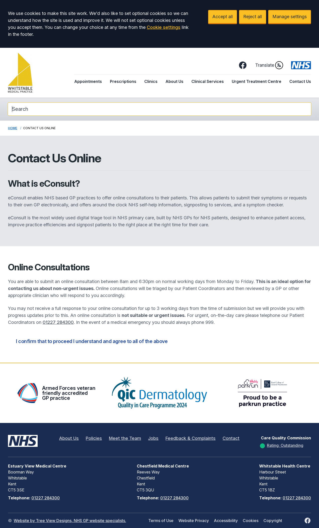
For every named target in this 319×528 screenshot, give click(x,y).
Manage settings (289, 16)
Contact (231, 438)
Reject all (252, 16)
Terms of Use (160, 520)
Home (12, 128)
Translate (269, 65)
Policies (94, 438)
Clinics (151, 81)
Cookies (250, 520)
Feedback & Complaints (190, 438)
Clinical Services (207, 81)
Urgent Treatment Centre (256, 81)
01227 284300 (58, 322)
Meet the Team (125, 438)
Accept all (222, 16)
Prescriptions (123, 81)
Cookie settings (163, 27)
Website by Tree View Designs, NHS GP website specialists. (70, 520)
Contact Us (300, 81)
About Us (174, 81)
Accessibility (226, 520)
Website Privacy (193, 520)
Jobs (153, 438)
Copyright (272, 520)
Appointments (88, 81)
